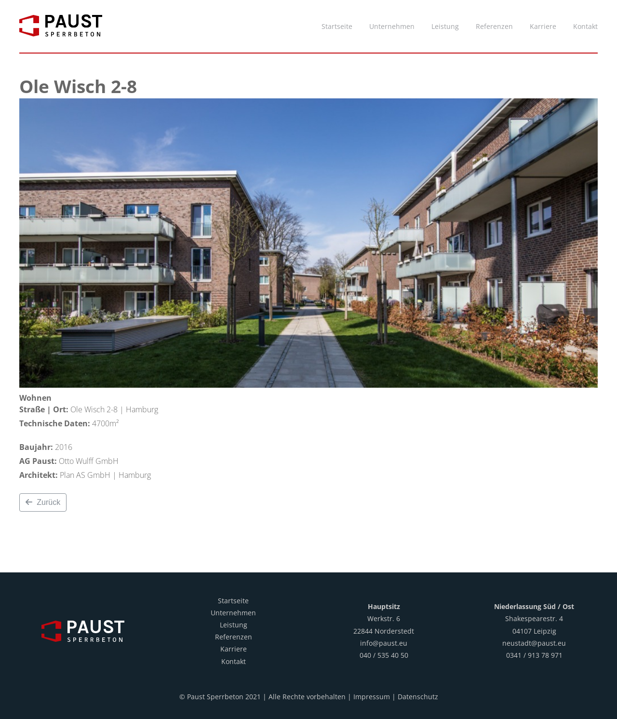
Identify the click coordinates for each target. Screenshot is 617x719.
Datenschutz (418, 696)
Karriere (233, 648)
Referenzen (233, 636)
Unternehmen (233, 612)
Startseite (233, 600)
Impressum (371, 696)
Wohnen (35, 398)
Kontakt (233, 661)
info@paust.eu (383, 643)
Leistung (233, 624)
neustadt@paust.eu (534, 643)
